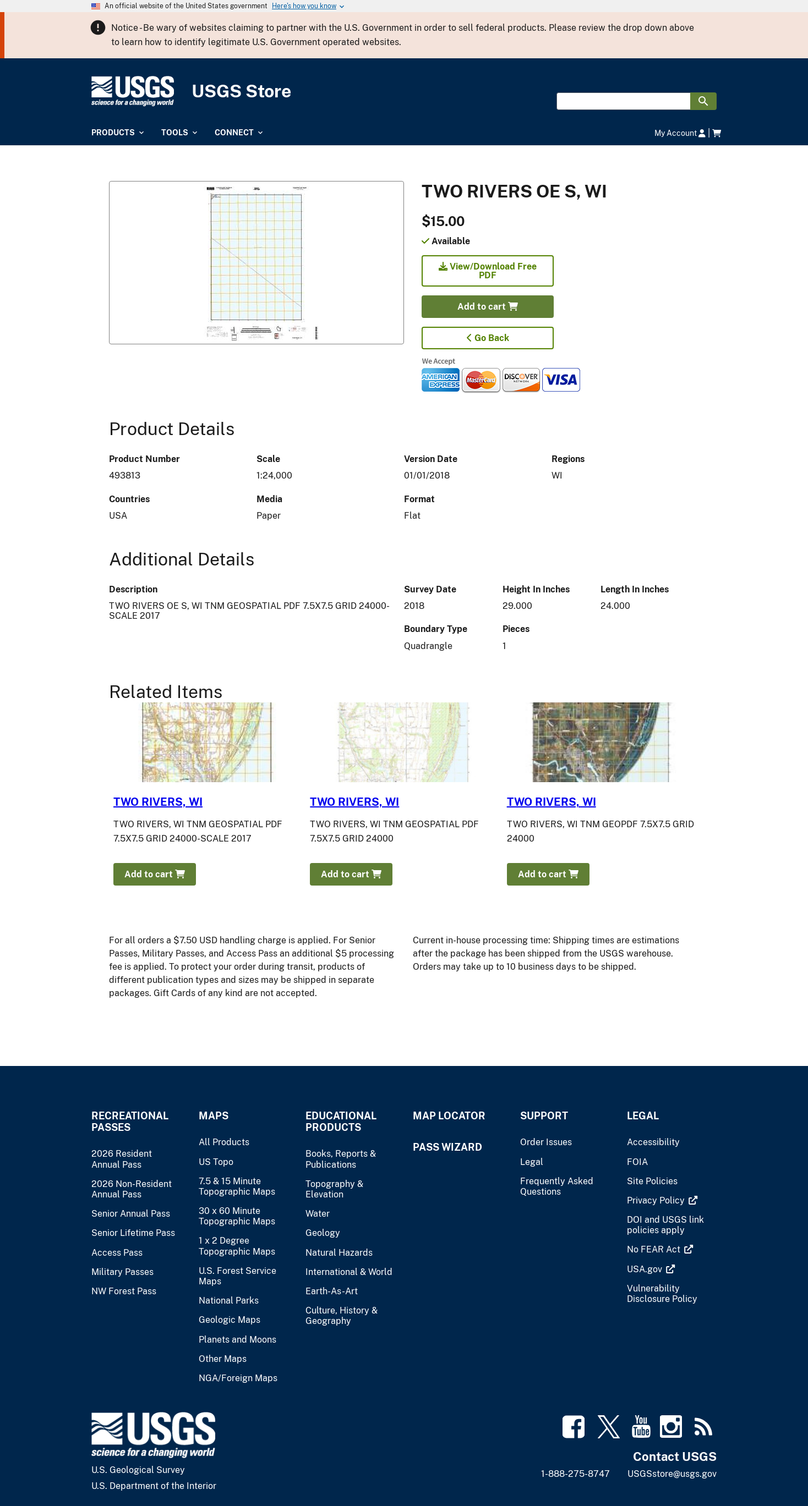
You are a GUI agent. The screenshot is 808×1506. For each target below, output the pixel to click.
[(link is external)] (657, 1200)
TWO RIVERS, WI (158, 802)
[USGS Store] (404, 91)
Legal (643, 1116)
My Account (680, 133)
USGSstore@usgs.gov (672, 1474)
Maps (213, 1116)
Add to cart (487, 306)
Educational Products (340, 1121)
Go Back (488, 338)
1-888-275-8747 (575, 1474)
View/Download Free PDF (488, 271)
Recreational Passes (129, 1121)
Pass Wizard (447, 1147)
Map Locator (449, 1116)
